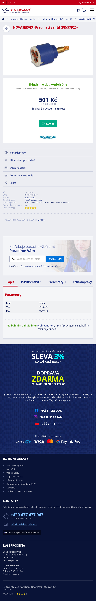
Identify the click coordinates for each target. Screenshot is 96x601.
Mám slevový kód (15, 465)
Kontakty (10, 487)
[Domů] (4, 2)
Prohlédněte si (45, 325)
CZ (9, 2)
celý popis (40, 219)
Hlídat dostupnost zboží (22, 160)
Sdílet (13, 183)
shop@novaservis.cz (33, 200)
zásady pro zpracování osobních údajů (40, 266)
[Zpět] (6, 28)
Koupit (50, 123)
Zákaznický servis (14, 480)
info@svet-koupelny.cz (24, 524)
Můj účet (10, 469)
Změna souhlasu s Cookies (19, 491)
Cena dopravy (82, 282)
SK (14, 2)
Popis (10, 282)
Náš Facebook (51, 410)
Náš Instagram (51, 417)
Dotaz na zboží (17, 167)
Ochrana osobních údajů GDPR (21, 483)
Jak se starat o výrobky (21, 175)
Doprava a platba (14, 476)
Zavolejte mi (55, 259)
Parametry (57, 282)
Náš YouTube (51, 424)
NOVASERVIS (29, 197)
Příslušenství (31, 282)
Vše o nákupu (12, 472)
